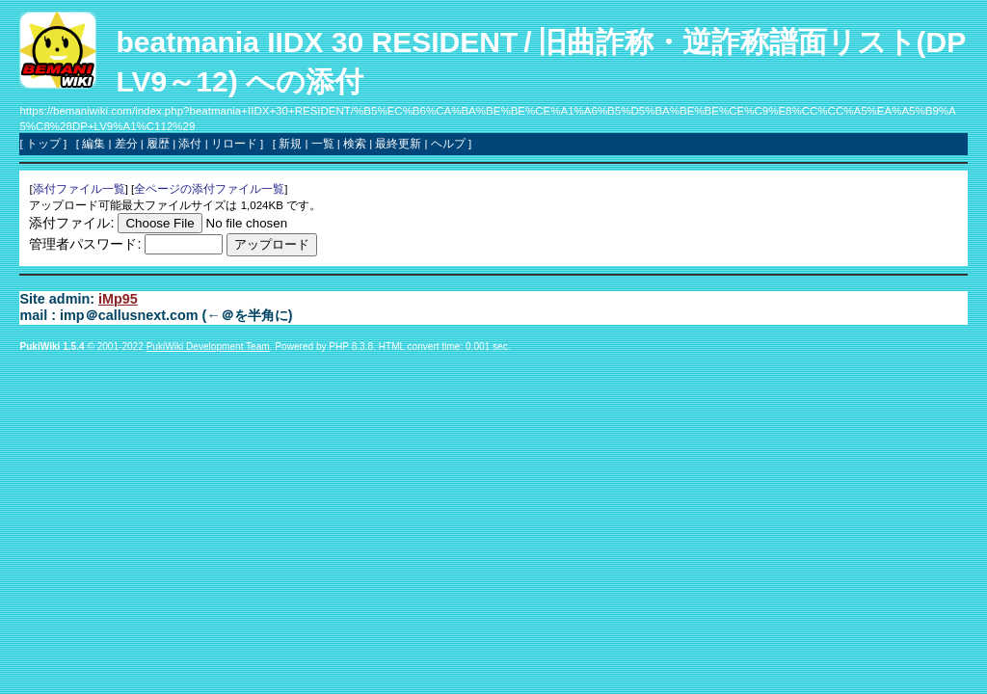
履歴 (158, 143)
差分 (126, 143)
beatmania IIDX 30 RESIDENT (317, 42)
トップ (43, 143)
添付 (189, 143)
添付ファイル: (71, 222)
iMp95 (118, 299)
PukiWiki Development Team (208, 346)
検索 (354, 143)
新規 (290, 143)
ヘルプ (448, 143)
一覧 (322, 143)
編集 (93, 143)
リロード (234, 143)
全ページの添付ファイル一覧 (209, 189)
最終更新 (398, 143)
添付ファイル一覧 (79, 189)
